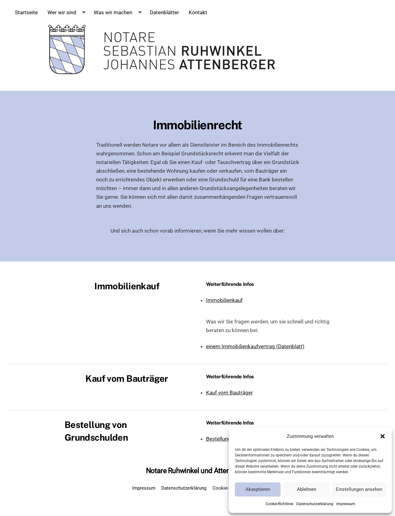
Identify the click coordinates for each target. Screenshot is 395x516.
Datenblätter (164, 12)
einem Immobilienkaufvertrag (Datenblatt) (255, 346)
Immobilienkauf (224, 300)
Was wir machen (113, 12)
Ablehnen (306, 489)
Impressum (345, 504)
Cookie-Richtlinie (279, 504)
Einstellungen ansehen (359, 489)
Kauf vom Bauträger (229, 392)
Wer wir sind (61, 12)
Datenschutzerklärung (314, 504)
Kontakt (198, 12)
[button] (382, 436)
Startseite (26, 12)
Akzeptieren (257, 489)
